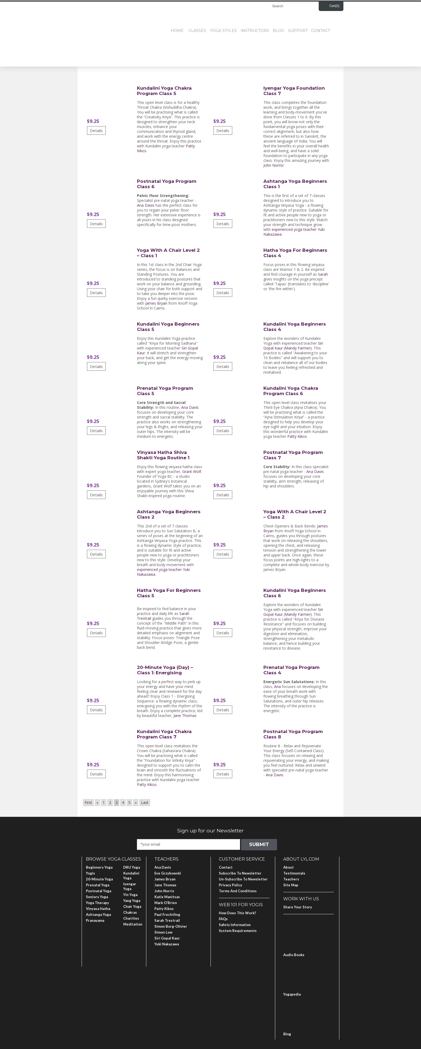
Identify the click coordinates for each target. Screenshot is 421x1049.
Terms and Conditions (238, 891)
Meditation (132, 924)
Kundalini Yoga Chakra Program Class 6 (290, 390)
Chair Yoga (132, 906)
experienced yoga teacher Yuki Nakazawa (294, 232)
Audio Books (293, 955)
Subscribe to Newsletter (240, 873)
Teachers (291, 879)
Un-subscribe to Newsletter (243, 879)
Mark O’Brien (165, 903)
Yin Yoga (130, 895)
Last (144, 802)
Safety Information (235, 925)
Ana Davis (145, 205)
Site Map (290, 885)
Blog (278, 30)
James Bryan (156, 303)
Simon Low (163, 932)
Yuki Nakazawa (166, 944)
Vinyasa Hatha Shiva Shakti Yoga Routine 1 (163, 455)
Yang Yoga (131, 900)
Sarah (323, 274)
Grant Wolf (191, 471)
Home (177, 30)
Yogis (90, 873)
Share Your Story (297, 907)
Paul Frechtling (167, 914)
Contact (320, 30)
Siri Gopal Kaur (167, 938)
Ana (277, 686)
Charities (131, 918)
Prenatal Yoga (97, 885)
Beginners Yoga (99, 867)
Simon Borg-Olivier (170, 926)
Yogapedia (292, 994)
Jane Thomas (185, 715)
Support (298, 30)
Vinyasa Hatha (98, 908)
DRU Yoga (131, 867)
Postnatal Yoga (98, 891)
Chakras (130, 912)
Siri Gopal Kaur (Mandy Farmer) (293, 346)
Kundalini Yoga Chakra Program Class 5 (164, 90)
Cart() (334, 6)
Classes (197, 30)
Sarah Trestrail (167, 920)
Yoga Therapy (97, 903)
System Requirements (238, 930)
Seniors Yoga (97, 897)
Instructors (255, 30)
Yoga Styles (223, 30)
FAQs (223, 919)
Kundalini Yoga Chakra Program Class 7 (164, 734)
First (88, 802)
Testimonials (294, 873)
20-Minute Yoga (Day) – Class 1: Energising (165, 670)
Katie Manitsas (167, 897)
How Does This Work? (237, 913)
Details (96, 130)
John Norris (273, 165)
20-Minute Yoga (99, 879)
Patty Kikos (297, 436)
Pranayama (95, 920)
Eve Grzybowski (167, 873)
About (288, 867)
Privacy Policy (230, 885)
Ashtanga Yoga (98, 914)
